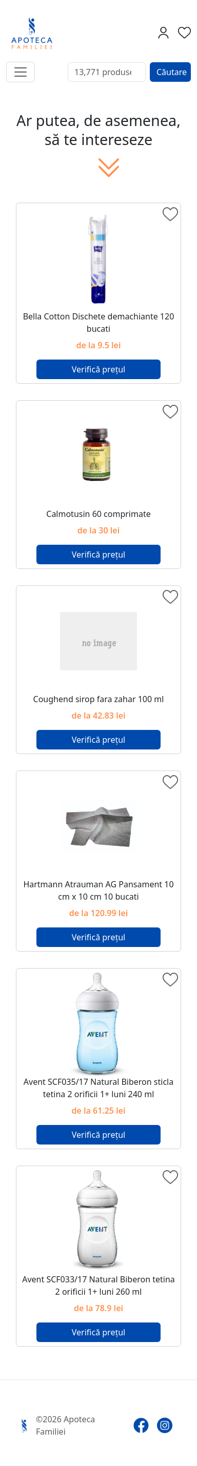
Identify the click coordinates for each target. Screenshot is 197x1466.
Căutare (171, 72)
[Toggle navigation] (20, 72)
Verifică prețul (98, 369)
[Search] (107, 72)
